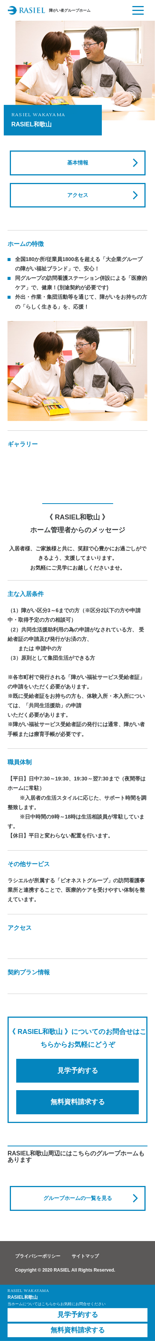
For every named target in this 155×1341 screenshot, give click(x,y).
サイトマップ (85, 1256)
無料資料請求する (78, 1102)
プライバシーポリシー (37, 1256)
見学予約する (77, 1070)
